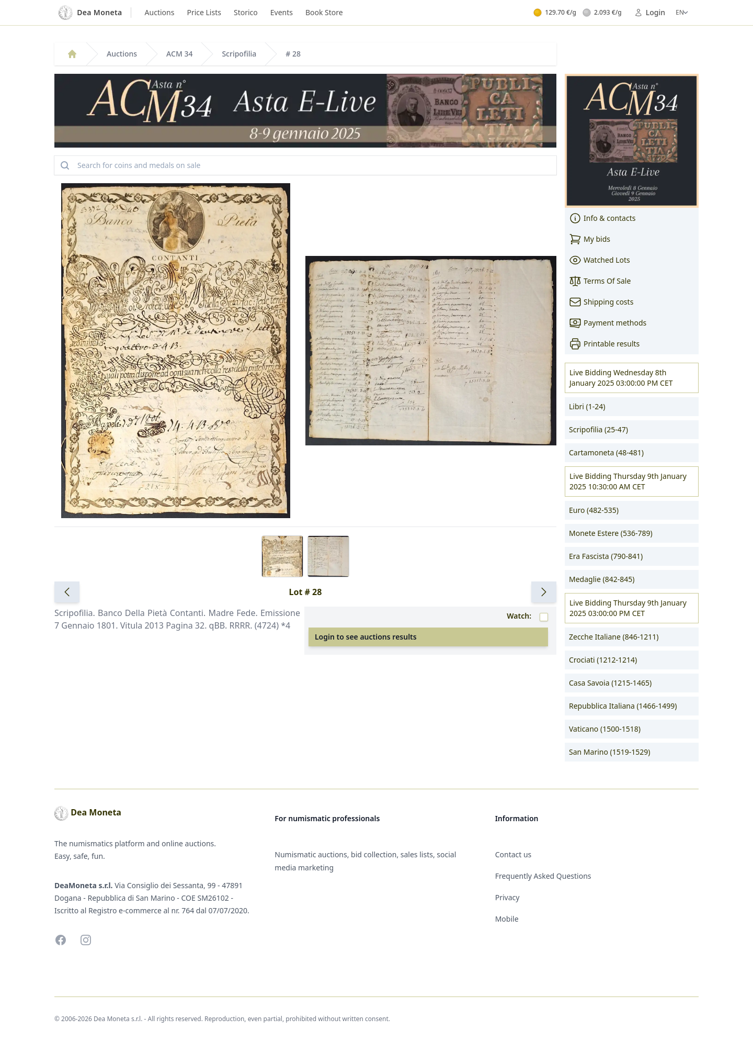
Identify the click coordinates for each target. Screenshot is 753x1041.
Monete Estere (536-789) (611, 533)
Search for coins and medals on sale (129, 165)
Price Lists (204, 12)
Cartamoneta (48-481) (606, 452)
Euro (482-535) (594, 510)
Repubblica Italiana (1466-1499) (623, 706)
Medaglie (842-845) (601, 579)
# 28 (293, 54)
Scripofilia (239, 54)
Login (649, 12)
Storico (246, 12)
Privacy (507, 897)
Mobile (507, 919)
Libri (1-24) (587, 406)
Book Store (324, 12)
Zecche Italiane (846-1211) (613, 637)
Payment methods (607, 323)
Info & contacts (602, 218)
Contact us (513, 854)
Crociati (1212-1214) (603, 660)
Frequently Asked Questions (543, 876)
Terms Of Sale (600, 281)
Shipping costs (601, 302)
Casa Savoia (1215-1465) (610, 683)
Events (281, 12)
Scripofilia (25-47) (598, 429)
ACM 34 (179, 54)
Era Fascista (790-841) (606, 556)
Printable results (604, 344)
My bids (589, 239)
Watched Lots (599, 260)
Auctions (160, 12)
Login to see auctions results (366, 637)
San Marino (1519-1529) (610, 752)
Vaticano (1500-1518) (605, 729)
